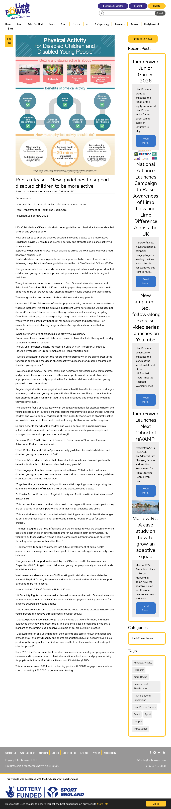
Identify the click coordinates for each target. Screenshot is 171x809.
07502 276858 (157, 766)
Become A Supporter (113, 6)
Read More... (145, 141)
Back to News (142, 38)
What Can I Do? (35, 24)
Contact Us (10, 752)
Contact (138, 6)
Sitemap (84, 752)
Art (87, 24)
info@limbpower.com (153, 760)
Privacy (96, 752)
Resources (120, 24)
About (19, 24)
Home (8, 24)
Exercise (76, 24)
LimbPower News (142, 638)
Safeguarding (102, 24)
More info (102, 804)
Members (43, 752)
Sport (64, 24)
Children (134, 24)
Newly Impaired (151, 24)
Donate (156, 6)
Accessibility (110, 752)
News (10, 28)
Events (52, 24)
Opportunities (69, 752)
